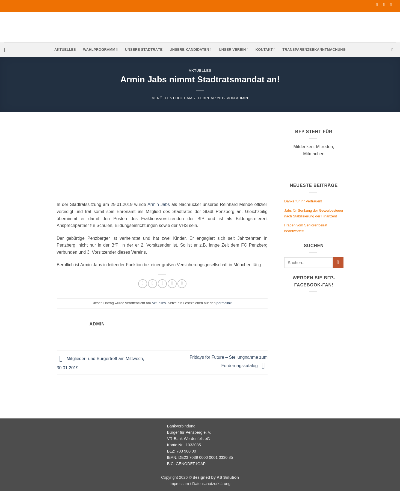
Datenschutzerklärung (211, 483)
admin (242, 98)
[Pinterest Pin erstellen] (172, 283)
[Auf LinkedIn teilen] (181, 283)
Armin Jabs (158, 204)
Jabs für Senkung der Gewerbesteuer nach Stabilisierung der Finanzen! (313, 213)
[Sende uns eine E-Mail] (385, 4)
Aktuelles (65, 49)
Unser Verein (233, 49)
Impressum (179, 483)
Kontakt (265, 49)
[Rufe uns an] (392, 4)
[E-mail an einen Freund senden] (162, 283)
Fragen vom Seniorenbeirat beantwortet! (305, 228)
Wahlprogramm (100, 49)
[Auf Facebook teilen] (142, 283)
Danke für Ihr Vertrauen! (303, 201)
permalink (224, 303)
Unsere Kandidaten (191, 49)
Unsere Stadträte (144, 49)
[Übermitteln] (338, 262)
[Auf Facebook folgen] (378, 4)
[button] (7, 49)
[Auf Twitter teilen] (152, 283)
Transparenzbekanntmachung (314, 49)
